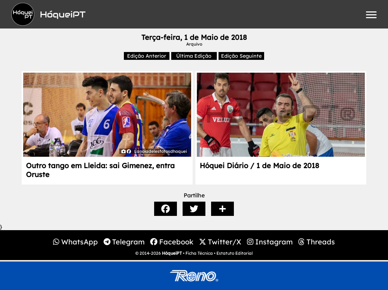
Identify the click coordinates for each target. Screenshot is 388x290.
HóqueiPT (172, 253)
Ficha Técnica (199, 253)
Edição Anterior (146, 56)
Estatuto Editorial (234, 253)
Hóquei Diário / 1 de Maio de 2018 (259, 165)
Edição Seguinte (241, 56)
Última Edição (193, 56)
